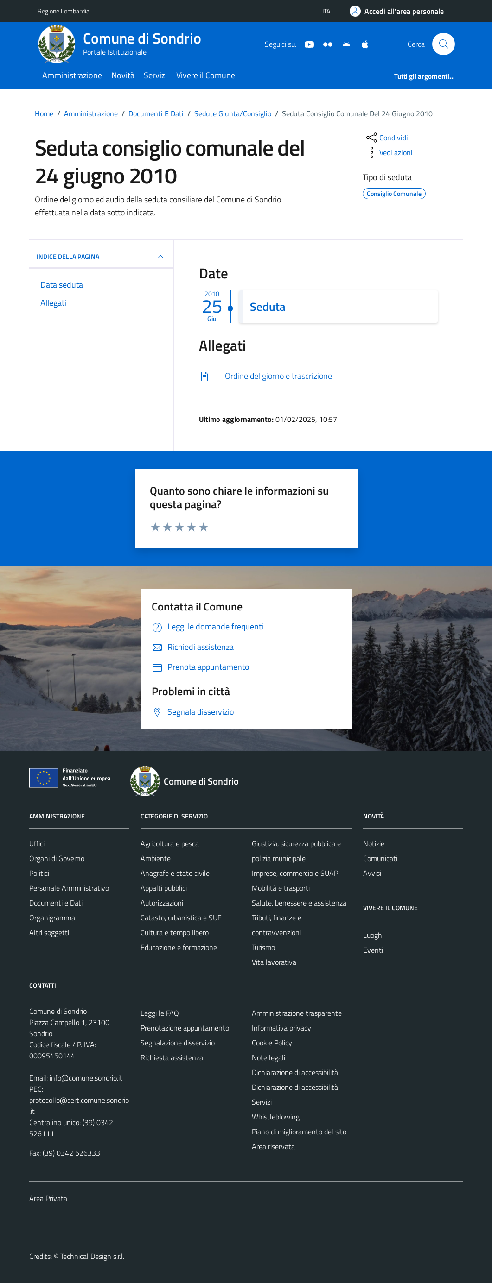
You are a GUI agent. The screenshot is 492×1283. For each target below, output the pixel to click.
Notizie (373, 843)
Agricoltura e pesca (170, 843)
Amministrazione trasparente (297, 1013)
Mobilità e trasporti (281, 887)
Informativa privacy (281, 1027)
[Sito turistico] (324, 43)
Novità (122, 75)
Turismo (263, 947)
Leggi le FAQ (160, 1013)
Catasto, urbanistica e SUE (181, 917)
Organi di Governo (56, 858)
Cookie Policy (272, 1042)
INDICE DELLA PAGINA (101, 256)
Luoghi (373, 935)
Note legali (268, 1057)
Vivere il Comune (205, 75)
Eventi (373, 950)
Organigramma (52, 917)
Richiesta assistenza (172, 1057)
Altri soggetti (49, 932)
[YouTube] (305, 43)
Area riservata (273, 1146)
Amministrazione (72, 75)
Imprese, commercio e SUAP (295, 873)
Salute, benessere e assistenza (299, 902)
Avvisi (372, 873)
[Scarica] (318, 376)
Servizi (155, 75)
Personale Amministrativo (69, 887)
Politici (39, 873)
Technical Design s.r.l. (92, 1256)
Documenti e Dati (56, 902)
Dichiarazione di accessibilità (295, 1072)
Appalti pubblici (164, 887)
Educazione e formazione (179, 947)
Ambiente (156, 858)
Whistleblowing (276, 1116)
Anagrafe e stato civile (175, 873)
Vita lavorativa (274, 962)
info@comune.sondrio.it (86, 1077)
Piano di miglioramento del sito (299, 1131)
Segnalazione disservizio (178, 1042)
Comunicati (380, 858)
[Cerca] (443, 44)
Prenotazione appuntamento (185, 1027)
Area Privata (48, 1198)
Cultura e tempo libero (175, 932)
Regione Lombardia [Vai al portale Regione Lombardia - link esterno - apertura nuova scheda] (63, 11)
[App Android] (342, 43)
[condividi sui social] (386, 137)
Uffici (37, 843)
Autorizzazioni (162, 902)
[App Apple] (361, 43)
